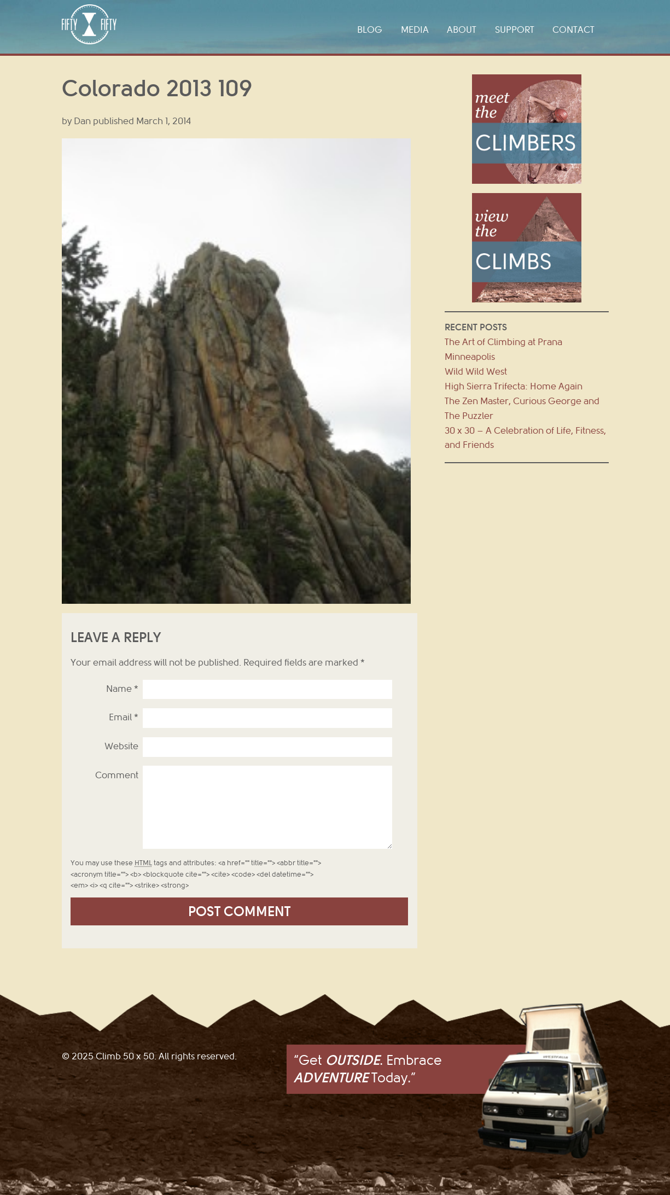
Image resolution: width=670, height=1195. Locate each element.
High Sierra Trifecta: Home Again (513, 386)
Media (415, 30)
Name (122, 689)
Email (123, 717)
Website (121, 746)
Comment (116, 775)
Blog (369, 30)
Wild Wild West (476, 371)
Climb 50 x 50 (89, 24)
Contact (573, 30)
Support (514, 30)
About (461, 30)
